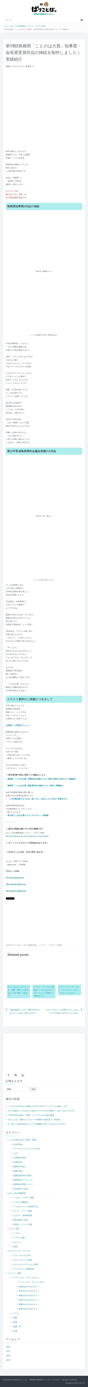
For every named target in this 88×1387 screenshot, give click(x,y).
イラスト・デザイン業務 (36, 26)
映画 (15, 1322)
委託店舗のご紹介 (21, 1220)
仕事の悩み (18, 1162)
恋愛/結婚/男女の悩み (23, 1175)
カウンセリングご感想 (23, 1260)
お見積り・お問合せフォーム (18, 725)
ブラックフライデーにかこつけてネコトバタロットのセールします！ (69, 990)
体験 (15, 1318)
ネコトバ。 (18, 1242)
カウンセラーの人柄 (22, 1255)
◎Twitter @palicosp (15, 878)
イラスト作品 (13, 1229)
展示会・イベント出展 (23, 1224)
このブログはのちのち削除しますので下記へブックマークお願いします (37, 1106)
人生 (15, 1153)
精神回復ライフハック (23, 1180)
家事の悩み (18, 1171)
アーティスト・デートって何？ (32, 1282)
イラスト (17, 1233)
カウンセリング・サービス (19, 1251)
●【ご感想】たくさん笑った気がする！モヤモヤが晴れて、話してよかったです (41, 1111)
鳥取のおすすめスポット (29, 1309)
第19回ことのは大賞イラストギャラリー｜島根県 (28, 815)
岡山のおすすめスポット (29, 1291)
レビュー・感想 (14, 1273)
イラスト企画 (19, 1238)
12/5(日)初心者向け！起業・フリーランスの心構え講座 (31, 1115)
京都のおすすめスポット (29, 1286)
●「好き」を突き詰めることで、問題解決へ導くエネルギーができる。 (37, 1124)
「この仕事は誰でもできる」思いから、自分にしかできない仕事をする (37, 799)
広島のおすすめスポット (29, 1300)
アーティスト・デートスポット (26, 1278)
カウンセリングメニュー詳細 (26, 1264)
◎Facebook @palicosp (16, 884)
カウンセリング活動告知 (24, 1269)
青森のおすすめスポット (29, 1304)
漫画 (15, 1247)
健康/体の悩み (19, 1166)
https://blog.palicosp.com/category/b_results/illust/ (27, 836)
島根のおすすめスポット (29, 1295)
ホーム (6, 26)
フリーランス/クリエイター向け (27, 1149)
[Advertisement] (44, 925)
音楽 (15, 1331)
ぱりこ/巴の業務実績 (18, 26)
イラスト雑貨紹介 (21, 1202)
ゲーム (16, 1313)
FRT (83, 1383)
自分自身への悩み (21, 1189)
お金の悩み (18, 1144)
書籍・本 (17, 1326)
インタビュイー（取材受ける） (26, 1206)
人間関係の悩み (20, 1158)
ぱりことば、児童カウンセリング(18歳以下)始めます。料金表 (34, 1119)
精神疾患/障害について (23, 1184)
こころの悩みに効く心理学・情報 (22, 1140)
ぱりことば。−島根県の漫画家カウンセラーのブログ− (39, 1380)
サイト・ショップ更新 (23, 1211)
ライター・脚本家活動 (23, 1215)
